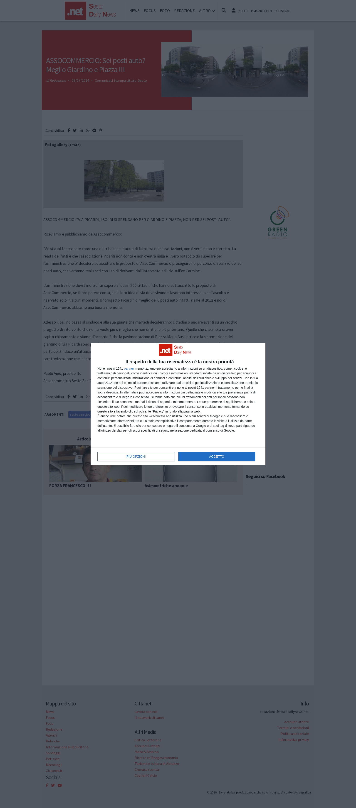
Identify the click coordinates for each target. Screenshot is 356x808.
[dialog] (178, 404)
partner (129, 368)
